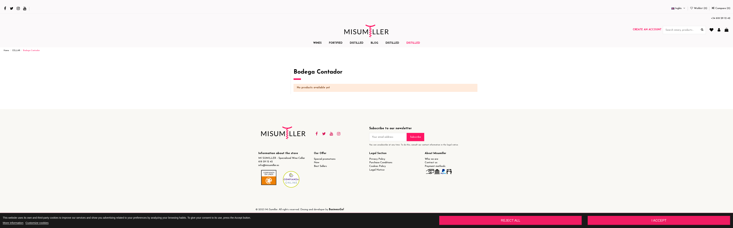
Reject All (510, 220)
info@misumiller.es (268, 165)
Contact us (431, 162)
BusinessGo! (336, 209)
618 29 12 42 (265, 161)
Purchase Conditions (380, 162)
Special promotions (325, 159)
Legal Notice (376, 170)
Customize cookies (37, 222)
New (316, 162)
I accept (658, 220)
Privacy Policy (377, 159)
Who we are (431, 159)
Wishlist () (699, 8)
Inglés (678, 8)
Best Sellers (320, 166)
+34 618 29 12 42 (720, 18)
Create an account (647, 29)
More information (13, 222)
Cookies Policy (377, 166)
